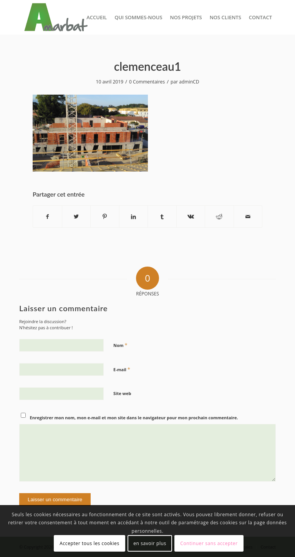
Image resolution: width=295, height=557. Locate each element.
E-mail (121, 369)
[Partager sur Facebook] (47, 216)
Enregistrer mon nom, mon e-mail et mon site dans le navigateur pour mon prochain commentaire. (134, 417)
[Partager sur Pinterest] (105, 216)
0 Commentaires (147, 81)
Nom (120, 345)
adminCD (189, 81)
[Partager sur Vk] (191, 216)
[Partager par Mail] (248, 216)
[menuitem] (97, 17)
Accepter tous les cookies (89, 543)
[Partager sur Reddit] (219, 216)
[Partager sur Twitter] (76, 216)
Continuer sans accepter (208, 543)
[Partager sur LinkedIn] (133, 216)
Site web (122, 393)
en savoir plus (149, 543)
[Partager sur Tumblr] (162, 216)
